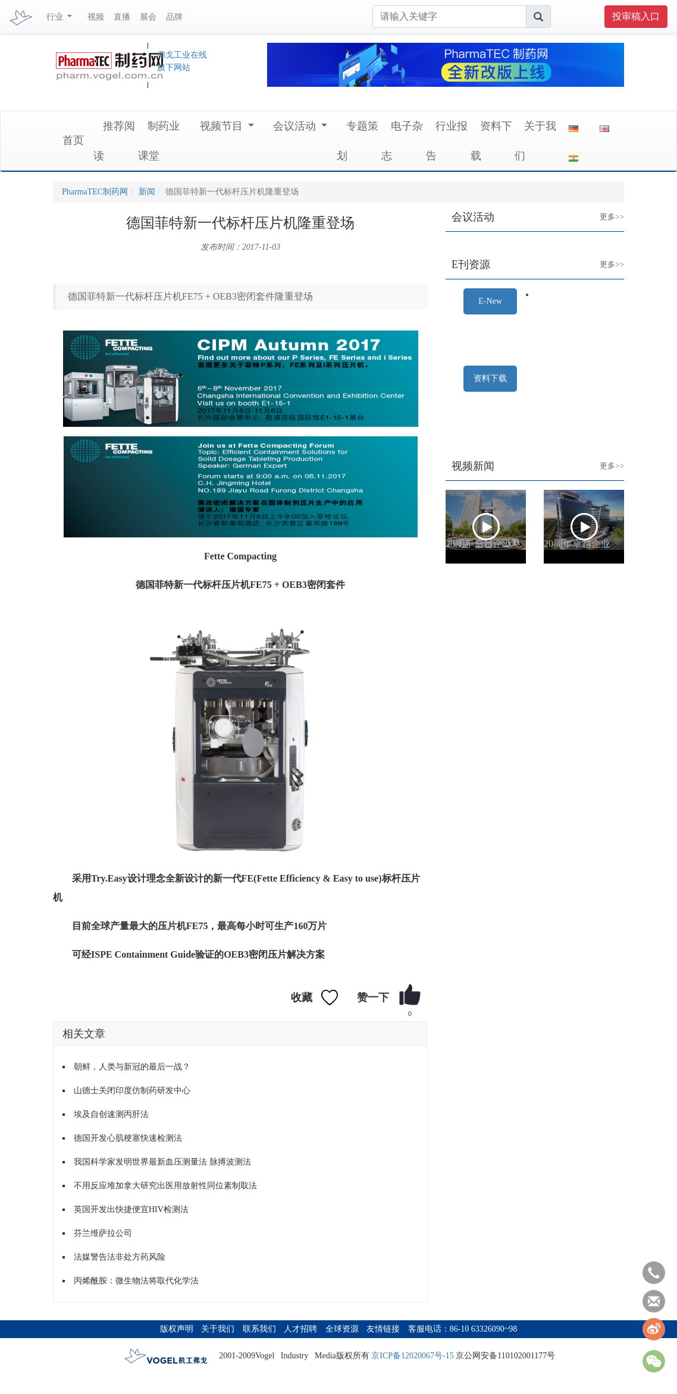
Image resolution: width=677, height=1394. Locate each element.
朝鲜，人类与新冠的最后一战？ (132, 1066)
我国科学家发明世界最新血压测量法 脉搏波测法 (162, 1161)
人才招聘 (300, 1328)
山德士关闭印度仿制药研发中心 (132, 1090)
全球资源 (342, 1328)
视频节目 (223, 126)
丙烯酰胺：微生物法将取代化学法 (136, 1280)
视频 (95, 16)
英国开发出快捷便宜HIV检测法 (131, 1209)
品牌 (174, 16)
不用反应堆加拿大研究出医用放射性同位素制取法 (165, 1185)
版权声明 (176, 1328)
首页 (73, 140)
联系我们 (259, 1328)
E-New (490, 301)
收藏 (301, 997)
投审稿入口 (636, 16)
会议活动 (296, 126)
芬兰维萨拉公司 (103, 1233)
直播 (122, 16)
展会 (148, 16)
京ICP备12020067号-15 (412, 1355)
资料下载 (490, 378)
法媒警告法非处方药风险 (119, 1257)
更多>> (603, 207)
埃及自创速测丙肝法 (111, 1114)
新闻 (147, 191)
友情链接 (383, 1328)
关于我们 (217, 1328)
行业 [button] (55, 16)
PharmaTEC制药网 (95, 191)
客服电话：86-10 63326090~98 (463, 1328)
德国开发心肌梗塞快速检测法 (128, 1138)
